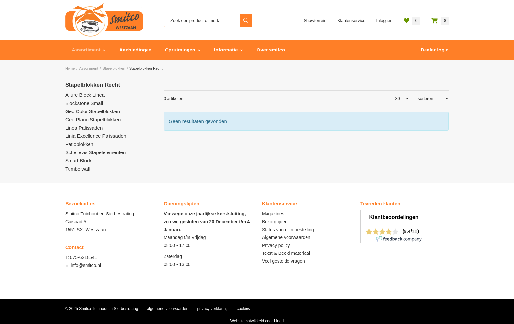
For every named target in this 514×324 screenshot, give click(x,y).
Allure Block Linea (85, 95)
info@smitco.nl (86, 265)
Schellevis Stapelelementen (95, 152)
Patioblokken (79, 144)
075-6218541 (83, 257)
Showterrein (315, 20)
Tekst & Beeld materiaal (286, 253)
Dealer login (435, 49)
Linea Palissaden (84, 128)
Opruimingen (180, 49)
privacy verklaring (212, 308)
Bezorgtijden (274, 221)
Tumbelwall (77, 169)
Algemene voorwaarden (286, 237)
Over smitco (271, 49)
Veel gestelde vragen (283, 261)
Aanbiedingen (135, 49)
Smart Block (78, 160)
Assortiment (86, 49)
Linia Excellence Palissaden (95, 136)
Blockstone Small (84, 103)
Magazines (273, 213)
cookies (243, 308)
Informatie (226, 49)
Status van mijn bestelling (288, 229)
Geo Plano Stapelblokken (93, 119)
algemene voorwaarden (167, 308)
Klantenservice (351, 20)
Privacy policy (276, 245)
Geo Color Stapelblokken (92, 111)
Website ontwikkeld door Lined (257, 321)
